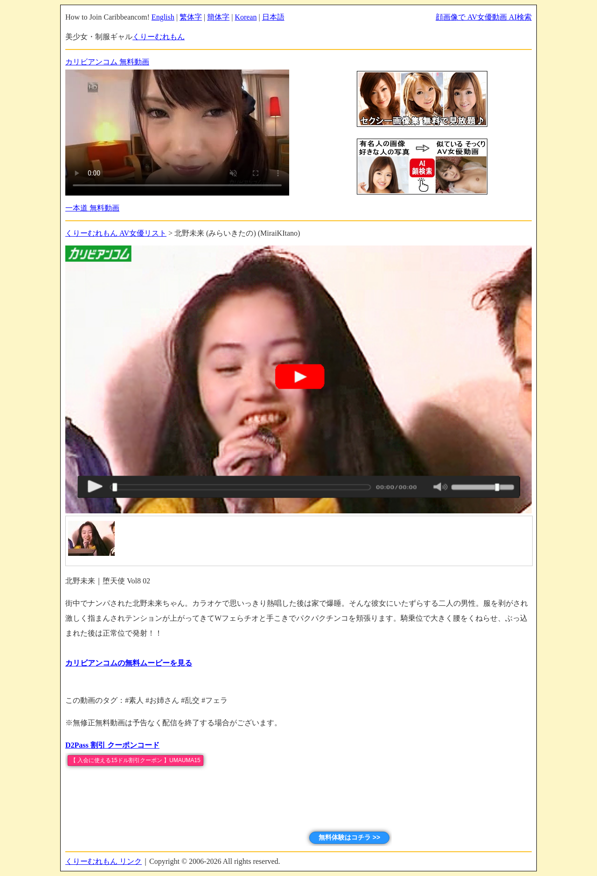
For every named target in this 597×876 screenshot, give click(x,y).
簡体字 (218, 17)
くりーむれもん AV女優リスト (116, 233)
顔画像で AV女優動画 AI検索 (484, 17)
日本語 (273, 17)
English (163, 17)
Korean (246, 17)
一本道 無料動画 (92, 208)
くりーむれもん (158, 37)
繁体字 (191, 17)
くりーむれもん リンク (103, 861)
